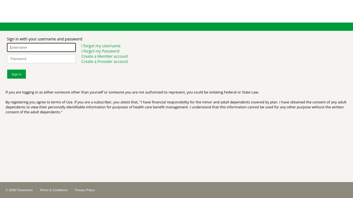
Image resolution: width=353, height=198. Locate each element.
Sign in (17, 74)
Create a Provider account (104, 61)
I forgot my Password (100, 51)
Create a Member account (104, 56)
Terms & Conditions (54, 190)
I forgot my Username (101, 45)
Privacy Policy (85, 190)
